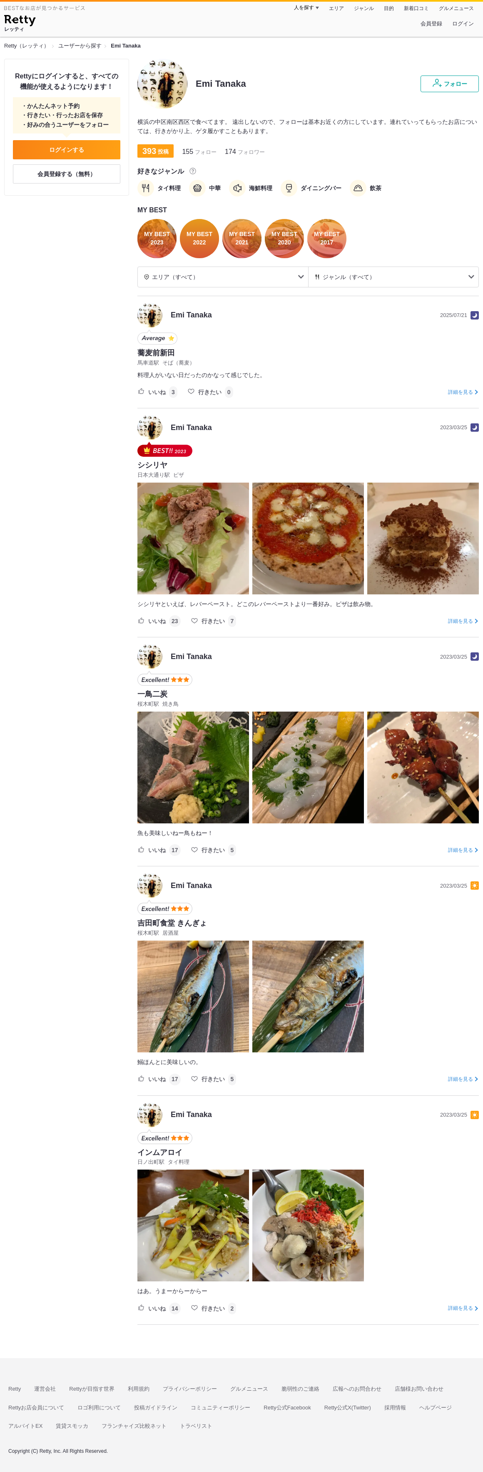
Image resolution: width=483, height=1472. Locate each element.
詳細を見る (460, 392)
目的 (389, 8)
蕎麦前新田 (156, 353)
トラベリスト (196, 1426)
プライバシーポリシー (190, 1389)
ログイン (463, 23)
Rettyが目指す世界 (91, 1389)
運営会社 (45, 1389)
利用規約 (138, 1389)
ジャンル (364, 8)
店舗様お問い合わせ (419, 1389)
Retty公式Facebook (287, 1407)
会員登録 (431, 23)
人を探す (304, 7)
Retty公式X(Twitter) (347, 1407)
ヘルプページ (435, 1407)
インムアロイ (159, 1152)
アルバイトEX (25, 1426)
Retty (14, 1389)
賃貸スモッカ (72, 1426)
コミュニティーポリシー (220, 1407)
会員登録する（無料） (66, 174)
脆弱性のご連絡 (300, 1389)
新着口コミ (416, 8)
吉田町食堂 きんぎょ (172, 923)
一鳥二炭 (152, 694)
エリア (336, 8)
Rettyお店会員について (36, 1407)
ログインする (66, 149)
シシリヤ (152, 465)
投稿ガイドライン (155, 1407)
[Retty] (19, 21)
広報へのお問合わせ (357, 1389)
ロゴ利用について (99, 1407)
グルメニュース (456, 8)
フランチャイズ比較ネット (134, 1426)
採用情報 (395, 1407)
